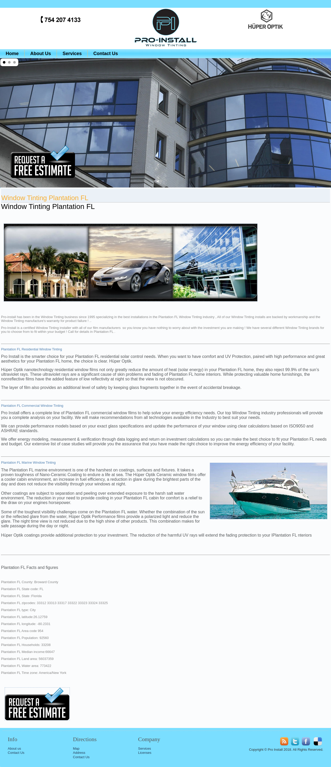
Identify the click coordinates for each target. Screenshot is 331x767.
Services (72, 53)
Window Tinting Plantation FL (44, 198)
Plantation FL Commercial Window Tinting (32, 406)
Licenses (144, 753)
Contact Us (105, 53)
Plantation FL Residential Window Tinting (31, 349)
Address (79, 753)
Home (12, 53)
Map (76, 748)
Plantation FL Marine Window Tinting (28, 462)
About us (14, 748)
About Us (40, 53)
